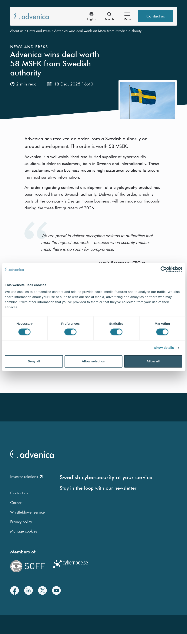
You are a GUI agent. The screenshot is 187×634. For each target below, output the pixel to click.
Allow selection (93, 361)
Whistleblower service (27, 512)
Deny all (34, 361)
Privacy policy (21, 521)
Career (15, 502)
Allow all (153, 361)
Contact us (19, 493)
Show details (164, 347)
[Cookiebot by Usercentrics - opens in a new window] (163, 269)
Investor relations (26, 476)
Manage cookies (23, 531)
